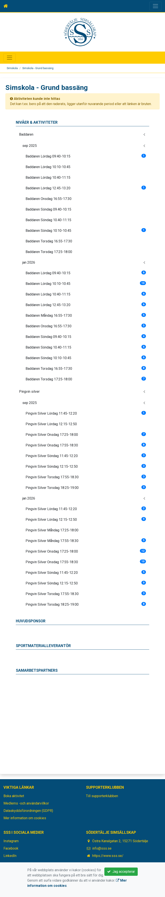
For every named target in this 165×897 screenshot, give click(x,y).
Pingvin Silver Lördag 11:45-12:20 (86, 413)
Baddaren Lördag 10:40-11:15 (48, 177)
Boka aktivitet (13, 796)
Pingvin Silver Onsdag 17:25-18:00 (86, 434)
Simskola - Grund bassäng (37, 68)
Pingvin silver (29, 391)
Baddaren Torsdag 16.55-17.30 (49, 241)
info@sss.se (102, 848)
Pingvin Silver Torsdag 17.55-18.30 (86, 477)
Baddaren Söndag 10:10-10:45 (86, 230)
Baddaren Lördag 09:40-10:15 (86, 156)
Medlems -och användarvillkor (26, 803)
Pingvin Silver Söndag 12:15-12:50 (86, 466)
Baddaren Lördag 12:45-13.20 (86, 188)
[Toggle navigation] (155, 6)
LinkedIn (9, 856)
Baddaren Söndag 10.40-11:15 (48, 220)
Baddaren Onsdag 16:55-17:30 (48, 199)
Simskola (12, 68)
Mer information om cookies (24, 818)
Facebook (10, 848)
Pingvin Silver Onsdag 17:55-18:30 (86, 445)
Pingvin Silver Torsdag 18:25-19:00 (86, 487)
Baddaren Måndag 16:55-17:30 (86, 315)
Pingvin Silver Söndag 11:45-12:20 (86, 455)
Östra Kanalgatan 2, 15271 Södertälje (120, 841)
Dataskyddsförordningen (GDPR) (28, 811)
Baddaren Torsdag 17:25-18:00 (49, 252)
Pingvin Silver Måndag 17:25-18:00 (52, 530)
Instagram (11, 841)
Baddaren (26, 134)
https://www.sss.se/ (107, 856)
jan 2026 (28, 262)
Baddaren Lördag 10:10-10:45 (48, 167)
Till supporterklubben (102, 796)
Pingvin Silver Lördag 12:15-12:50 (51, 424)
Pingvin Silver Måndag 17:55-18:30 (86, 540)
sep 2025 (29, 146)
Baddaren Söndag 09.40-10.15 (48, 209)
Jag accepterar (121, 871)
